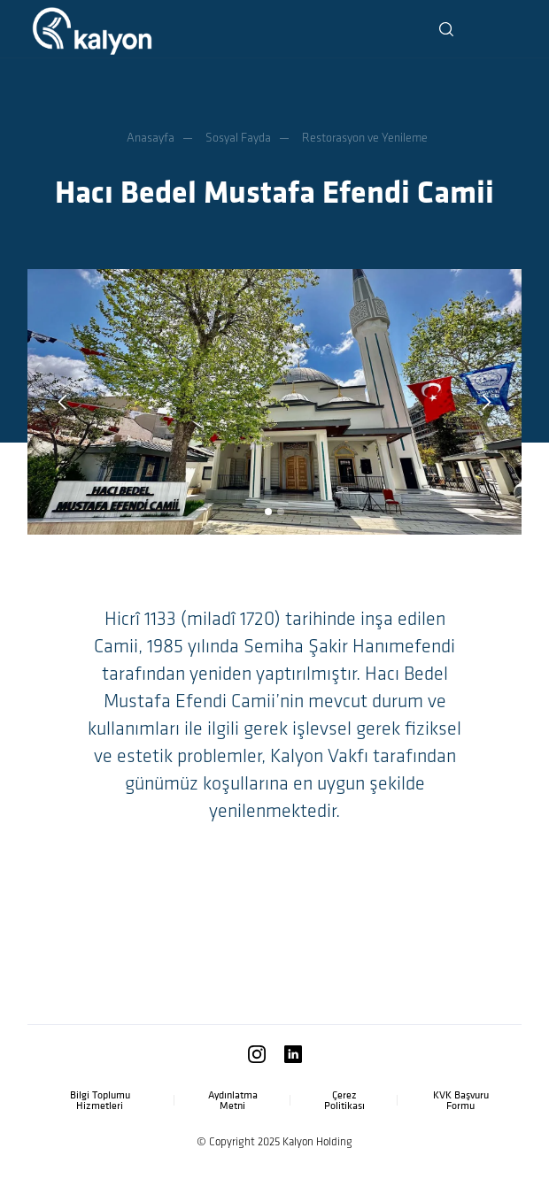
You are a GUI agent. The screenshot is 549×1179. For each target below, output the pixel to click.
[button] (505, 31)
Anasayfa (150, 137)
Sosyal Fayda (238, 137)
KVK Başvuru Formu (461, 1100)
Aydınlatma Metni (233, 1100)
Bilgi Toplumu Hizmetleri (100, 1100)
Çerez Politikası (344, 1100)
